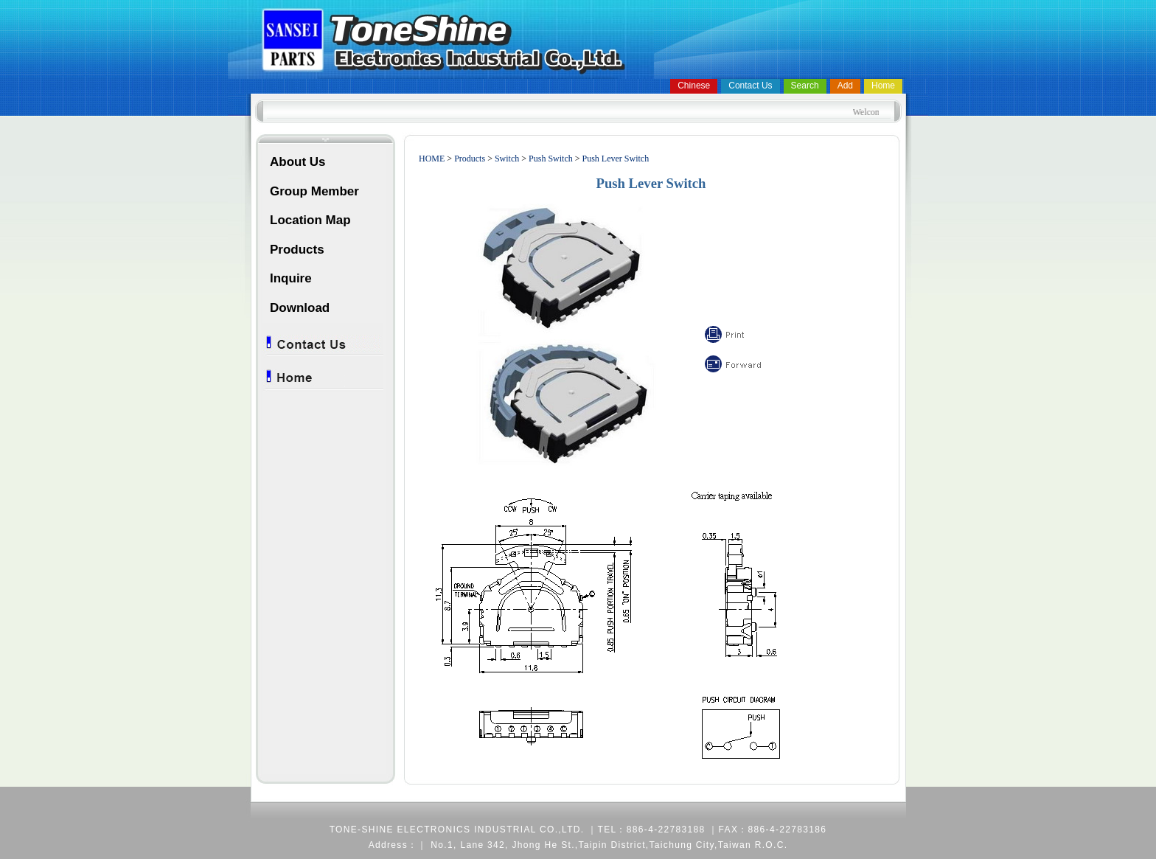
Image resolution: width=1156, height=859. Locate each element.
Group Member (314, 191)
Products (297, 250)
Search (805, 85)
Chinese (694, 85)
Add (845, 85)
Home (883, 85)
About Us (298, 162)
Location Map (310, 220)
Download (300, 308)
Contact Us (750, 85)
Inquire (291, 278)
